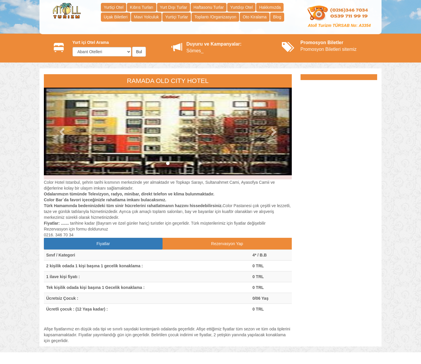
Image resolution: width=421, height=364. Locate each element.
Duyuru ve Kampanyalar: (214, 43)
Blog (277, 17)
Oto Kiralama (255, 17)
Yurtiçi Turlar (176, 17)
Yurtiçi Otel (114, 7)
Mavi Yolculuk (146, 17)
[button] (62, 131)
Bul (139, 51)
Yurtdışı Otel (241, 7)
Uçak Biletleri (116, 17)
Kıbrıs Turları (141, 7)
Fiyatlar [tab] (103, 243)
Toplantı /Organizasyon (215, 17)
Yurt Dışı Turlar (173, 7)
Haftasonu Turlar (209, 7)
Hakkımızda (270, 7)
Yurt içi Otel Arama (91, 42)
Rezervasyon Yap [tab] (227, 243)
